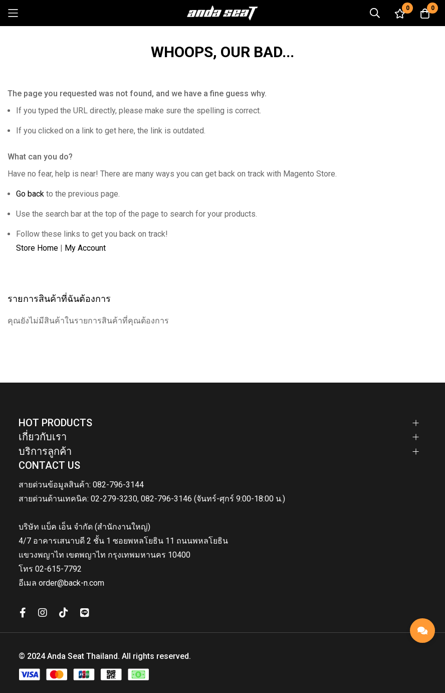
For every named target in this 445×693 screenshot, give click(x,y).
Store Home (37, 248)
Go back (30, 194)
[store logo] (222, 13)
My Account (85, 248)
